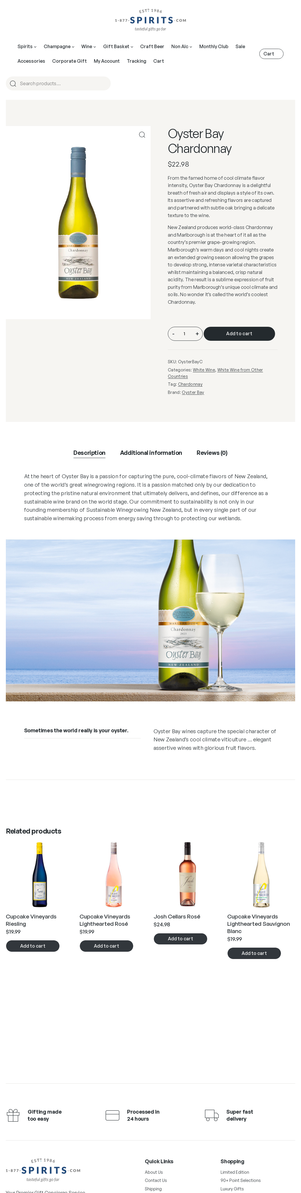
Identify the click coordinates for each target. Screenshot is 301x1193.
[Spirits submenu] (35, 46)
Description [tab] (89, 452)
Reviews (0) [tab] (212, 452)
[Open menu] (132, 46)
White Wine (204, 369)
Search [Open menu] (104, 83)
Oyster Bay (193, 392)
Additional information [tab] (151, 452)
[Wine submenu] (94, 46)
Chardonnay (190, 384)
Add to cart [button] (32, 946)
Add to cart (239, 333)
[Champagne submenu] (73, 46)
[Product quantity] (184, 333)
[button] (142, 134)
